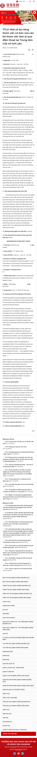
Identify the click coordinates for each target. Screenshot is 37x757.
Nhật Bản (6, 659)
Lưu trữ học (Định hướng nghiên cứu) (16, 643)
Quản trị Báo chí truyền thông (14, 689)
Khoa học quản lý (9, 617)
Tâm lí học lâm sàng (10, 697)
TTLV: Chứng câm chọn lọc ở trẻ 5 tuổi (15, 447)
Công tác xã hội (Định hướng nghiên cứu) (17, 593)
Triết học (6, 709)
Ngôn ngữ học (8, 651)
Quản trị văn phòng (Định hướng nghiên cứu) (17, 680)
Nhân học (6, 655)
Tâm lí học (6, 693)
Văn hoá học (7, 713)
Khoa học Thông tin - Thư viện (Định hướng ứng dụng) (18, 628)
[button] (20, 1)
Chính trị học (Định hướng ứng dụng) (16, 589)
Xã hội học (6, 725)
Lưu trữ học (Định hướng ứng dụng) (15, 647)
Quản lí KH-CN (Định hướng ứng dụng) (16, 675)
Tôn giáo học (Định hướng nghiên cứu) (16, 701)
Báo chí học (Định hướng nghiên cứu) (16, 577)
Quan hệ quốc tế (8, 663)
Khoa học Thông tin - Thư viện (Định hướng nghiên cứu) (18, 622)
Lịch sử (5, 633)
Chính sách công (9, 605)
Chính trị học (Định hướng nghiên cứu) (17, 585)
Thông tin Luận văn (10, 734)
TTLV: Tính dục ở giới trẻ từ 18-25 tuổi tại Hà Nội (18, 568)
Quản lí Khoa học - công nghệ (13, 667)
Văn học (5, 717)
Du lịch (5, 609)
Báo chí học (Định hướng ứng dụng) (15, 581)
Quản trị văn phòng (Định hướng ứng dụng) (18, 685)
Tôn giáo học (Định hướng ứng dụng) (16, 705)
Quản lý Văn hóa (8, 671)
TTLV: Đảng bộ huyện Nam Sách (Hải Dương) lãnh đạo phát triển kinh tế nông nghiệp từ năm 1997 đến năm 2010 (18, 507)
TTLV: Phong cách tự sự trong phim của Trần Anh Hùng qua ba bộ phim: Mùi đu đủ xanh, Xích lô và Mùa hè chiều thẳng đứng (18, 459)
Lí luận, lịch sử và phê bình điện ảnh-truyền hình (18, 638)
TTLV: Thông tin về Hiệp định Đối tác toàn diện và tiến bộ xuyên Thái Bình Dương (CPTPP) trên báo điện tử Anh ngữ (18, 552)
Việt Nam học (7, 721)
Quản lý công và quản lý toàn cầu (15, 730)
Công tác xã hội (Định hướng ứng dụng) (17, 597)
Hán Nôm (6, 613)
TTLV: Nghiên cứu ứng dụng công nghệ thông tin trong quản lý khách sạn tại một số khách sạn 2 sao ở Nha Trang (18, 497)
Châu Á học (7, 601)
